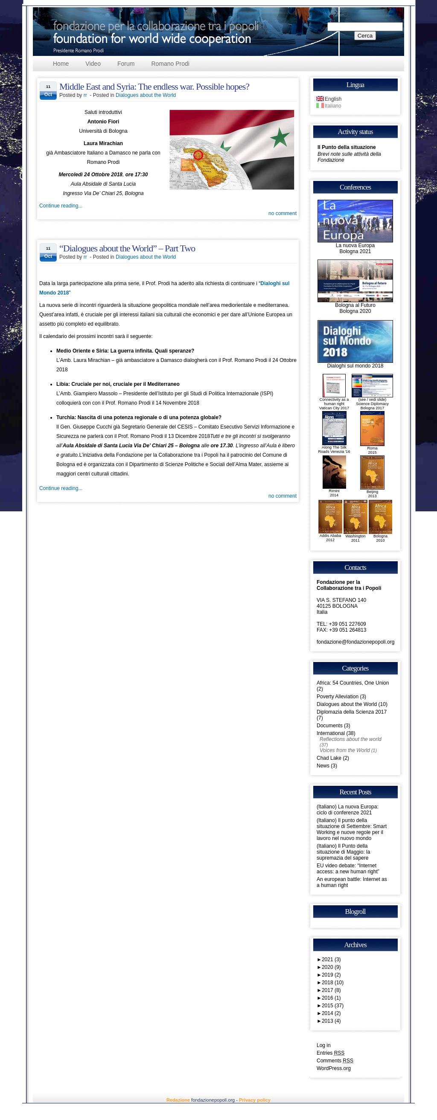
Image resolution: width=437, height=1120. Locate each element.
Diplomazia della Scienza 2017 (352, 712)
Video (93, 63)
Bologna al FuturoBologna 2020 (355, 306)
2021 (331, 959)
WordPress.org (334, 1068)
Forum (125, 63)
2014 (331, 1013)
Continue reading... (60, 206)
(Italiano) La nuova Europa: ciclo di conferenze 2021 (348, 810)
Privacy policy (255, 1099)
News (323, 766)
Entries (330, 1053)
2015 (333, 1006)
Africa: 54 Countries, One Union (353, 683)
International (331, 733)
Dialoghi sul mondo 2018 (355, 363)
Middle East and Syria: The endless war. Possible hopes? (154, 86)
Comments (335, 1061)
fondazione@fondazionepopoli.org (355, 642)
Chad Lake (329, 758)
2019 (331, 975)
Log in (324, 1045)
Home (61, 63)
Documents (330, 726)
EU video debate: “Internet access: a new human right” (348, 869)
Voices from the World (345, 750)
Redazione (178, 1099)
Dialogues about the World (146, 95)
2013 (331, 1021)
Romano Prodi (170, 63)
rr (85, 95)
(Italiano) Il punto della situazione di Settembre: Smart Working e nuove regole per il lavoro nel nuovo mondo (352, 829)
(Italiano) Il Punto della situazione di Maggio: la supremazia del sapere (343, 852)
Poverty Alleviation (337, 697)
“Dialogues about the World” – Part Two (127, 248)
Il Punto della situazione (347, 147)
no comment (282, 213)
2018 (333, 983)
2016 (331, 998)
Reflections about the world (351, 739)
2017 (331, 990)
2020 (331, 967)
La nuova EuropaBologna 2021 (355, 246)
